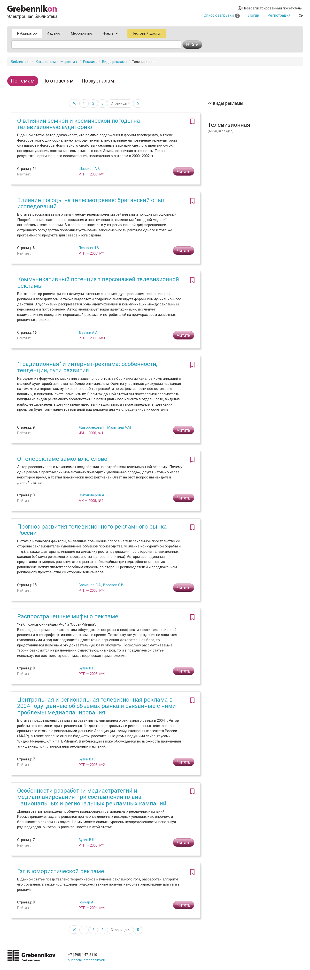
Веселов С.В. (113, 585)
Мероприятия (82, 33)
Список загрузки (222, 15)
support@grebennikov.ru (87, 960)
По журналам (98, 81)
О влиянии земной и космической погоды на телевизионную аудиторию (78, 123)
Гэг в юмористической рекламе (60, 871)
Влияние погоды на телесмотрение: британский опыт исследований (91, 203)
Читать (183, 171)
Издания (53, 33)
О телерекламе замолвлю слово (62, 458)
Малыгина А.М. (119, 427)
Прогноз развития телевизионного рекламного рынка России (92, 529)
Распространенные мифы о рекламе (67, 616)
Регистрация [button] (278, 15)
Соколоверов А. (92, 495)
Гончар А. (86, 902)
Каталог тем (45, 62)
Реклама (90, 62)
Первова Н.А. (89, 248)
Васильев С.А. (90, 585)
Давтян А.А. (88, 332)
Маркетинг (69, 62)
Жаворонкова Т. (92, 427)
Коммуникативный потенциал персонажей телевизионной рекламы (98, 282)
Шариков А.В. (90, 169)
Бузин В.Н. (87, 668)
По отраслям (58, 81)
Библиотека (21, 62)
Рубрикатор (27, 33)
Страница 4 (120, 103)
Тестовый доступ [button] (146, 33)
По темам (23, 81)
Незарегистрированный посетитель (270, 8)
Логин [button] (253, 15)
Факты (110, 33)
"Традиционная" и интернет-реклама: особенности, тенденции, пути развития (87, 367)
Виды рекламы (114, 62)
